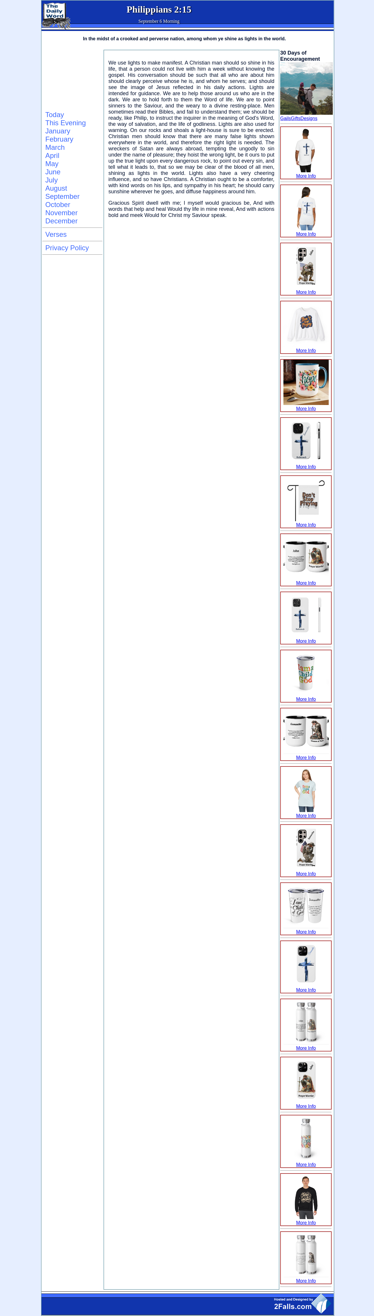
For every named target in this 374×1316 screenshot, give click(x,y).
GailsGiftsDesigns (298, 118)
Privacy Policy (67, 248)
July (51, 180)
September (62, 196)
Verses (56, 234)
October (57, 204)
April (52, 155)
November (61, 213)
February (59, 139)
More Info (306, 173)
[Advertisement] (71, 79)
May (51, 164)
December (61, 221)
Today (54, 115)
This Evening (65, 123)
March (55, 147)
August (56, 188)
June (52, 172)
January (57, 131)
